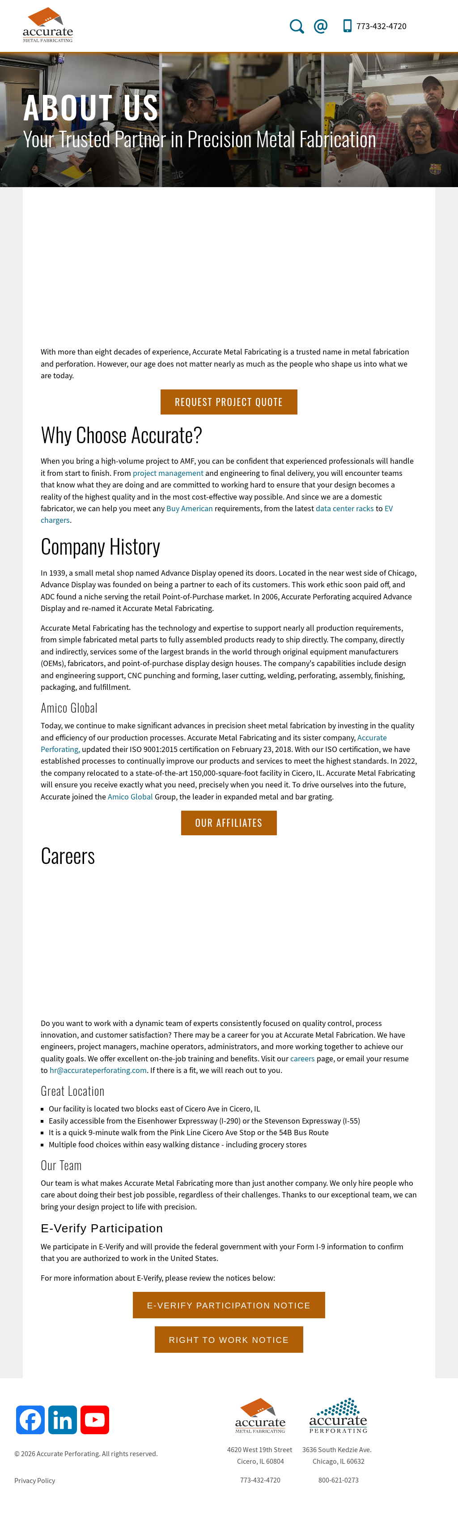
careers (302, 1058)
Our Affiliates (229, 822)
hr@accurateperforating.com (98, 1069)
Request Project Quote (229, 401)
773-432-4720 (381, 26)
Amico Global (131, 796)
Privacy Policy (34, 1479)
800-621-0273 (338, 1479)
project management (168, 472)
